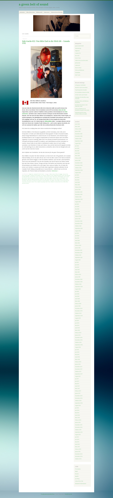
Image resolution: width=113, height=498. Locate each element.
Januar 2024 (77, 189)
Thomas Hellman (45, 180)
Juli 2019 (77, 320)
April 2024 (77, 182)
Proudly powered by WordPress (47, 494)
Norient (77, 474)
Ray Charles (47, 179)
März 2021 (77, 272)
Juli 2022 (77, 233)
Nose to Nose (78, 67)
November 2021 (78, 252)
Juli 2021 (77, 262)
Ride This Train (53, 179)
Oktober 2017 (78, 371)
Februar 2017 (78, 391)
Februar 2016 (78, 420)
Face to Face (78, 58)
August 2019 (78, 318)
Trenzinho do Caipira (26, 181)
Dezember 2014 (78, 454)
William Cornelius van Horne (57, 181)
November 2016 (78, 398)
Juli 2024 (77, 175)
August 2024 (78, 172)
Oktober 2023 (78, 197)
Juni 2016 (77, 410)
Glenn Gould (46, 176)
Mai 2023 (77, 209)
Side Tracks (41, 174)
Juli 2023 (77, 204)
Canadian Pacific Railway (35, 175)
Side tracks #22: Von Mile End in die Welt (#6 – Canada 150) (46, 42)
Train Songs (57, 180)
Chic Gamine (43, 175)
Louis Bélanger (62, 178)
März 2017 (77, 388)
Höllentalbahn (48, 121)
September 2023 (79, 199)
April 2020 (77, 298)
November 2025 (78, 136)
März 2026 (77, 126)
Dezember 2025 (78, 133)
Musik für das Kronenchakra (81, 87)
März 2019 (77, 330)
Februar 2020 (78, 303)
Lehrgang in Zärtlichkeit (80, 85)
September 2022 (79, 228)
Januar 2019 (77, 335)
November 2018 (78, 340)
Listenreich (77, 65)
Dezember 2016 (78, 395)
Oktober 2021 (78, 255)
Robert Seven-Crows (61, 179)
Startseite (22, 12)
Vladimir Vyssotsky (41, 181)
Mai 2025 (77, 150)
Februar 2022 (78, 245)
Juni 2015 (77, 439)
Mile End (29, 179)
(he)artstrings (78, 48)
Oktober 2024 (78, 167)
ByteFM (76, 476)
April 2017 (77, 386)
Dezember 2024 (78, 163)
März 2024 (77, 184)
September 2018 (79, 344)
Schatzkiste (77, 72)
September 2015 (79, 432)
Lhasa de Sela (62, 110)
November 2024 (78, 165)
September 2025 (79, 141)
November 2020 (78, 281)
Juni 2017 (77, 381)
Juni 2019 (77, 323)
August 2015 (78, 434)
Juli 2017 (77, 378)
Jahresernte (77, 63)
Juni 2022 (77, 235)
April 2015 (77, 444)
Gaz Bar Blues (33, 176)
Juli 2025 (77, 146)
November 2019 (78, 311)
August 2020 (78, 289)
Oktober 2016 (78, 400)
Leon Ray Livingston (48, 178)
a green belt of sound (33, 4)
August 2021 (78, 260)
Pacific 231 (42, 179)
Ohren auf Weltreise (79, 70)
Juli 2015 (77, 437)
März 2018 (77, 359)
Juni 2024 (77, 177)
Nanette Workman (35, 179)
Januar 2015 (77, 451)
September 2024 (79, 170)
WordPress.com (68, 494)
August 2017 (78, 376)
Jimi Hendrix (24, 178)
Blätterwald (39, 12)
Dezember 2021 (78, 250)
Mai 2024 (77, 180)
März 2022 (77, 243)
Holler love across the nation (81, 60)
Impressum (46, 12)
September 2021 (79, 257)
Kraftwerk (41, 178)
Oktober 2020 (78, 284)
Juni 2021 (77, 264)
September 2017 (79, 374)
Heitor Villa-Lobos (53, 176)
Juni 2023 (77, 206)
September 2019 (79, 315)
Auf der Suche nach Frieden (81, 94)
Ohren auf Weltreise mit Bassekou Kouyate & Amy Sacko (82, 109)
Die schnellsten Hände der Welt (82, 92)
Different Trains (50, 175)
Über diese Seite (30, 12)
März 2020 (77, 301)
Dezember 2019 (78, 308)
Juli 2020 (77, 291)
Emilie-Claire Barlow (66, 175)
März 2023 (77, 213)
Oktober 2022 (78, 226)
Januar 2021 (77, 277)
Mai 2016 (77, 412)
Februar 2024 (78, 187)
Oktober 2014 (78, 458)
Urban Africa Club (79, 481)
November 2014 (78, 456)
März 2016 (77, 417)
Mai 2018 (77, 354)
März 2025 (77, 155)
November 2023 (78, 194)
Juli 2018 (77, 349)
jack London (66, 176)
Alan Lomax (52, 174)
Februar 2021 (78, 274)
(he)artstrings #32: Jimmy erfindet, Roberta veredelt (81, 113)
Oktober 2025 (78, 138)
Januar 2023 (77, 218)
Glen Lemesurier (39, 176)
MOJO (76, 471)
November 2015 (78, 427)
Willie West (65, 181)
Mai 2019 (77, 325)
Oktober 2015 (78, 429)
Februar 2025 (78, 158)
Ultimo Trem (34, 181)
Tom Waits (52, 180)
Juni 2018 (77, 352)
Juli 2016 (77, 408)
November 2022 (78, 223)
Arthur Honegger (58, 174)
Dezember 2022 (78, 221)
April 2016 (77, 415)
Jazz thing (77, 478)
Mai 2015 (77, 442)
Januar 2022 (77, 247)
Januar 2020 (77, 306)
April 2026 (77, 124)
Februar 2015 (78, 449)
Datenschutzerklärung (56, 12)
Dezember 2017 (78, 366)
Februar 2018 (78, 361)
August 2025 (78, 143)
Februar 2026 (78, 129)
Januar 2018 (77, 364)
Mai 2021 (77, 267)
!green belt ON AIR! (79, 46)
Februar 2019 (78, 332)
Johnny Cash (30, 178)
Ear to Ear (77, 55)
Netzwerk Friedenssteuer (80, 483)
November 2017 (78, 369)
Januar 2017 (77, 393)
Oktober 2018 (78, 342)
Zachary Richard (25, 183)
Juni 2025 (77, 148)
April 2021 (77, 269)
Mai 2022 (77, 238)
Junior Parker (36, 178)
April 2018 (77, 357)
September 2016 (79, 403)
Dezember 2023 (78, 192)
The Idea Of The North (37, 180)
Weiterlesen (55, 171)
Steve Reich (29, 180)
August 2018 (78, 347)
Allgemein (31, 174)
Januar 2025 (77, 160)
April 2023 (77, 211)
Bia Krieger (27, 175)
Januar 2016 (77, 422)
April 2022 (77, 240)
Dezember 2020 (78, 279)
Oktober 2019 (78, 313)
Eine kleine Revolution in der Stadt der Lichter (81, 105)
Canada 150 (36, 174)
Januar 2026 (77, 131)
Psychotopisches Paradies (81, 90)
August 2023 (78, 201)
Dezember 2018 (78, 337)
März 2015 (77, 446)
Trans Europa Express (64, 180)
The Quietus (78, 469)
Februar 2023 (78, 216)
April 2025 (77, 153)
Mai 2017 (77, 383)
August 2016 (78, 405)
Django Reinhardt (57, 175)
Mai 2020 (77, 296)
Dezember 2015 (78, 425)
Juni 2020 (77, 294)
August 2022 (78, 230)
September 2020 (79, 286)
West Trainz (48, 181)
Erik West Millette (25, 176)
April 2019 (77, 328)
